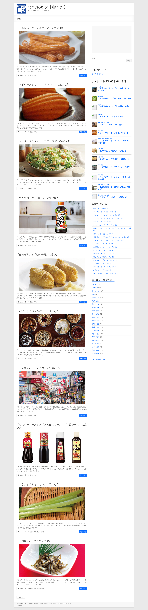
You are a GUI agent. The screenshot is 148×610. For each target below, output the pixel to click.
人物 (93, 294)
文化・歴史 (95, 314)
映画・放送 (95, 321)
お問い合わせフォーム (99, 359)
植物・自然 (33, 532)
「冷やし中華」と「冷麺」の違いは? (104, 273)
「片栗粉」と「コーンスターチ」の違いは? (106, 247)
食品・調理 (33, 75)
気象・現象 (95, 330)
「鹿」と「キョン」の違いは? (102, 222)
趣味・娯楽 (95, 340)
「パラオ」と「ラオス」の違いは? (103, 270)
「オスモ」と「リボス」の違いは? (103, 263)
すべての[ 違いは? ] (98, 74)
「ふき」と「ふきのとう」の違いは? (37, 484)
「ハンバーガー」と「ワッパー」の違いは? (106, 225)
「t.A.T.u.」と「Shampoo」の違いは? (104, 250)
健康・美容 (95, 301)
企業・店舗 (95, 297)
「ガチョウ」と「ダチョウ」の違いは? (105, 267)
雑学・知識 (95, 347)
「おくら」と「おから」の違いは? (103, 234)
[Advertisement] (111, 39)
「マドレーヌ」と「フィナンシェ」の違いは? (42, 84)
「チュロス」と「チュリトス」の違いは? (40, 27)
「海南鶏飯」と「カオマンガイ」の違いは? (106, 253)
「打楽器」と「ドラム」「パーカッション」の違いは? (110, 237)
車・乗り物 (95, 344)
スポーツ (95, 288)
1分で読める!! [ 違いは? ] (46, 7)
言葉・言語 (95, 337)
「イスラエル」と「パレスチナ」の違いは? (106, 244)
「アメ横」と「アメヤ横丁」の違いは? (38, 367)
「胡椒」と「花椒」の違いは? (102, 208)
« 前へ (21, 597)
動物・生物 (33, 588)
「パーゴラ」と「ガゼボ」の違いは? (104, 212)
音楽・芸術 (95, 350)
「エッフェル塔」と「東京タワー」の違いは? (107, 218)
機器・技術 (95, 327)
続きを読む (83, 75)
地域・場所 (33, 415)
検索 (93, 58)
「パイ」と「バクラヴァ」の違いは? (37, 311)
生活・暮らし (96, 334)
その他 (94, 284)
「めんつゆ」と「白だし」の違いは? (37, 197)
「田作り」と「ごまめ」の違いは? (36, 540)
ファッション (96, 291)
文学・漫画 (95, 317)
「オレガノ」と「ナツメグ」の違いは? (105, 260)
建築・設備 (95, 311)
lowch (21, 75)
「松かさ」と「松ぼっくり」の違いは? (105, 257)
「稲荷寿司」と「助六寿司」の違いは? (38, 254)
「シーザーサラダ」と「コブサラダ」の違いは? (43, 141)
